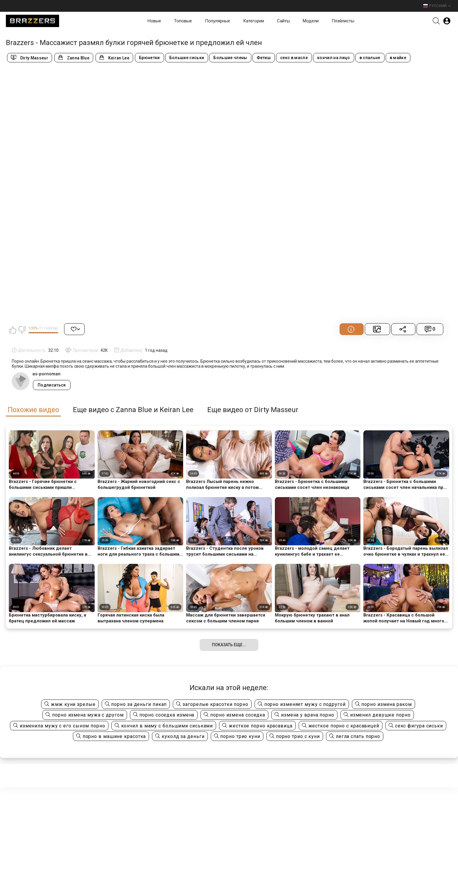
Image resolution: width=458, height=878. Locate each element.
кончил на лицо (333, 57)
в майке (398, 57)
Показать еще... (229, 644)
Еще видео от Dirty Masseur (252, 410)
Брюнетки (149, 57)
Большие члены (230, 57)
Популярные (217, 21)
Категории (253, 21)
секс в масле (294, 57)
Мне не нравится (22, 330)
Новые (154, 21)
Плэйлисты (343, 21)
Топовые (183, 21)
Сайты (283, 21)
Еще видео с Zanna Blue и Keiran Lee (133, 410)
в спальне (370, 57)
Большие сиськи (186, 57)
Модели (311, 21)
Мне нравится (12, 330)
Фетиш (264, 57)
